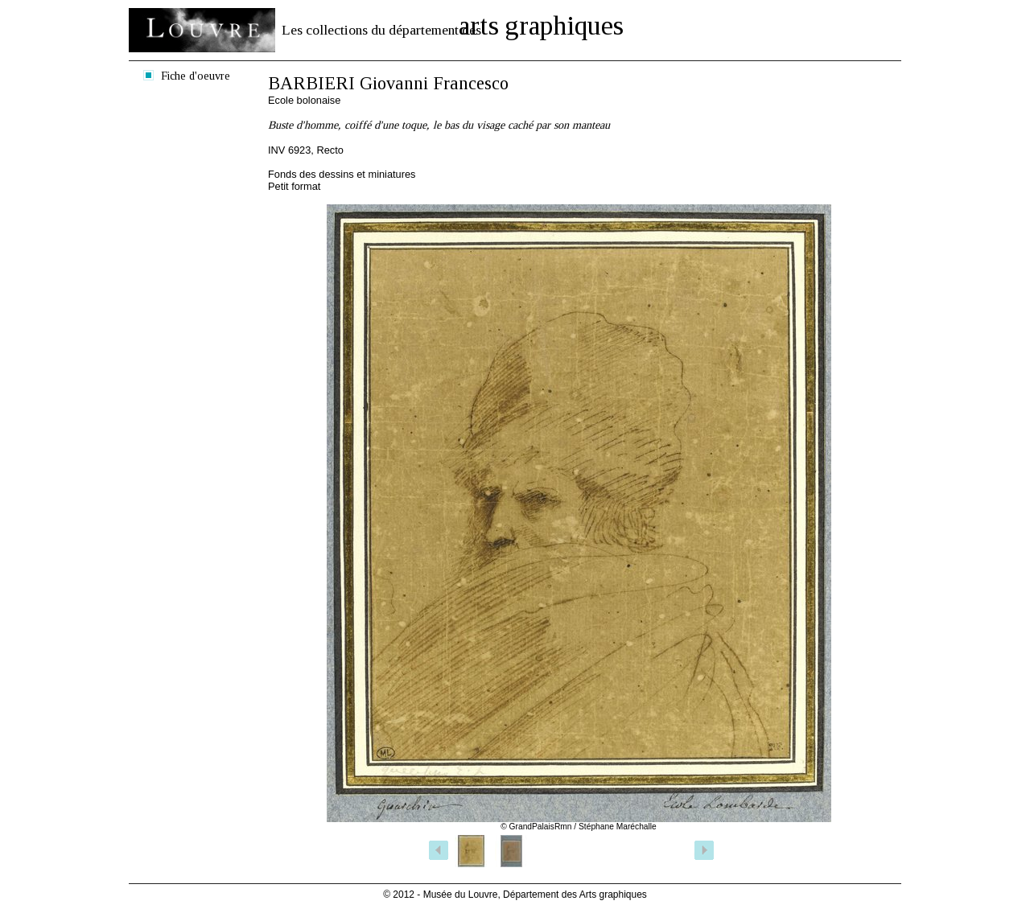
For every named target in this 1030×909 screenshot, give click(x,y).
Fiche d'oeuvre (195, 75)
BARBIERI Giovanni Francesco (388, 83)
